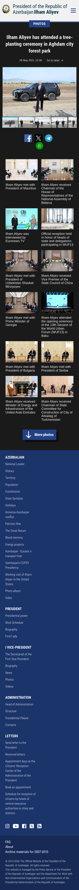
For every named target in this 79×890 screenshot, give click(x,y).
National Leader (15, 464)
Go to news (53, 60)
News (8, 673)
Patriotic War (13, 524)
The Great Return (15, 531)
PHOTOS (39, 24)
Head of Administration (19, 704)
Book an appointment (18, 787)
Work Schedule (14, 623)
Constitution (12, 491)
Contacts (10, 725)
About (9, 847)
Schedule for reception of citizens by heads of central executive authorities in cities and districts (20, 803)
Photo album (13, 591)
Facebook (24, 826)
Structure (11, 711)
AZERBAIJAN (14, 457)
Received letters (15, 754)
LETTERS (11, 736)
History (9, 471)
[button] (74, 92)
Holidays (10, 505)
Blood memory (14, 537)
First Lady (11, 636)
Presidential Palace (16, 718)
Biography (11, 629)
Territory (10, 478)
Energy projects (14, 544)
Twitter (32, 826)
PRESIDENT (13, 609)
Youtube (16, 826)
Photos (9, 679)
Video (8, 598)
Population (11, 485)
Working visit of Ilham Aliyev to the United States (18, 579)
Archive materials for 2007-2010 (26, 852)
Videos (9, 686)
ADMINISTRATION (18, 697)
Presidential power (16, 616)
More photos (44, 434)
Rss (39, 826)
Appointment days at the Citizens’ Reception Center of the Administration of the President (20, 770)
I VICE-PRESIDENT (18, 647)
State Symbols (14, 498)
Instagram (7, 826)
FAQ (8, 842)
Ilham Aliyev (46, 12)
